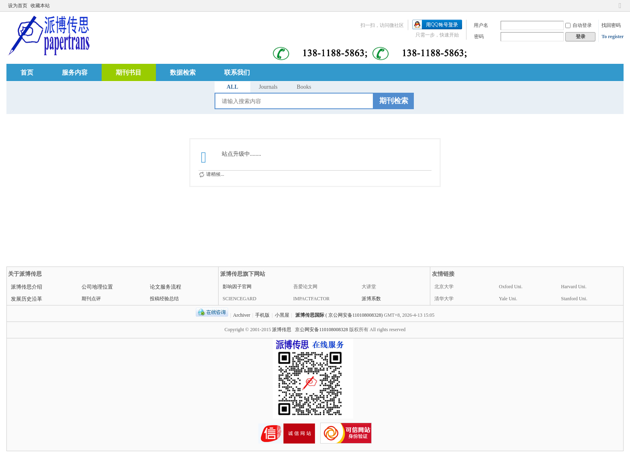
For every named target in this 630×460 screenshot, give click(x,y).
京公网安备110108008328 (321, 329)
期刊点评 (91, 298)
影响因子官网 (237, 286)
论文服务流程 (165, 287)
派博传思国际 (309, 315)
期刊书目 (128, 72)
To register (612, 36)
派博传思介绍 (26, 287)
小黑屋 (282, 315)
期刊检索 (393, 101)
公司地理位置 (97, 287)
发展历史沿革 (26, 299)
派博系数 (371, 298)
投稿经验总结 (164, 298)
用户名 (481, 25)
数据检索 (183, 72)
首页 (26, 72)
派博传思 (281, 329)
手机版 (262, 315)
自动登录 (578, 25)
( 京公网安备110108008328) (354, 315)
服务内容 (75, 72)
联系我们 (237, 72)
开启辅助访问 (612, 5)
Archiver (241, 315)
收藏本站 (40, 5)
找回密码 (611, 25)
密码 (479, 36)
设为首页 (17, 5)
